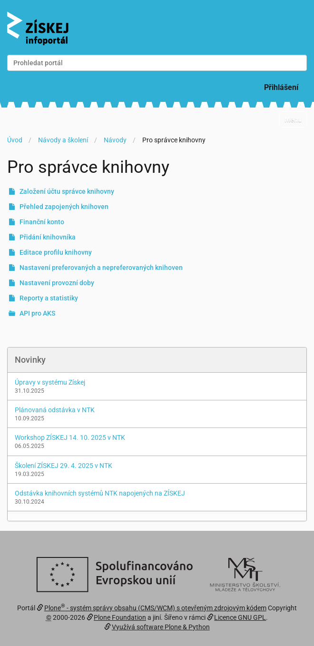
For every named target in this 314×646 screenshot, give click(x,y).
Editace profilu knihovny (56, 252)
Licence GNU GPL (240, 617)
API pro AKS (37, 313)
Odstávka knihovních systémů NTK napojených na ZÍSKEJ (100, 493)
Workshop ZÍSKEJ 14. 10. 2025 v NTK (70, 437)
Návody (115, 140)
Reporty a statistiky (49, 298)
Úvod (14, 140)
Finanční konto (42, 222)
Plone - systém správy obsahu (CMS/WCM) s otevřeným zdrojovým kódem (155, 608)
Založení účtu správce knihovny (67, 191)
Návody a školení (63, 140)
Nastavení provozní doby (57, 283)
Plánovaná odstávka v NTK (55, 410)
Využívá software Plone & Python (161, 627)
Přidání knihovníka (48, 237)
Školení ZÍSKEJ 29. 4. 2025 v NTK (63, 465)
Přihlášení (281, 87)
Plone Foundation (120, 617)
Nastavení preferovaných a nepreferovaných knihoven (101, 267)
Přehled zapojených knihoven (64, 206)
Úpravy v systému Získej (50, 382)
